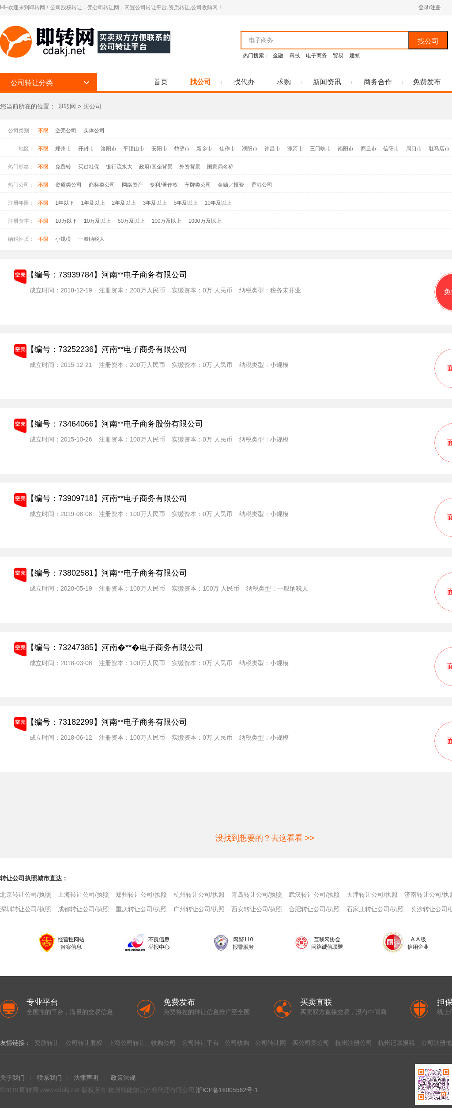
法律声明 (86, 1077)
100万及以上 (166, 221)
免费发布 (427, 82)
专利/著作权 (163, 185)
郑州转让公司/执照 (141, 894)
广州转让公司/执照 (199, 909)
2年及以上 (124, 203)
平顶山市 (133, 149)
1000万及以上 (205, 221)
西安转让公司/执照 (256, 909)
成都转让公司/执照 (83, 909)
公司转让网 (270, 1042)
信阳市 (391, 149)
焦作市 (227, 149)
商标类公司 (102, 185)
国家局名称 (220, 167)
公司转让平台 (200, 1042)
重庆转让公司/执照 (141, 909)
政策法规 (123, 1077)
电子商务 (316, 55)
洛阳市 (109, 149)
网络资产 (132, 185)
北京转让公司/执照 (25, 894)
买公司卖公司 (310, 1042)
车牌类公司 (198, 185)
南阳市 (346, 149)
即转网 (66, 106)
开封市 (86, 149)
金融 (278, 55)
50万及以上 (131, 221)
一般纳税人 (91, 239)
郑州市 (63, 149)
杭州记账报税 (396, 1042)
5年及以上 (185, 203)
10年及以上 (218, 203)
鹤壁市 (182, 149)
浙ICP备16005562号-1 (227, 1089)
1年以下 (64, 203)
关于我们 (12, 1077)
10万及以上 (97, 221)
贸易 (338, 55)
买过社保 (88, 167)
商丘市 (369, 149)
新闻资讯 (327, 82)
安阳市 (159, 149)
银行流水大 (119, 167)
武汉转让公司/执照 (314, 894)
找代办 (244, 82)
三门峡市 (320, 149)
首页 (161, 82)
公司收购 (237, 1042)
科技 (295, 55)
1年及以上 (93, 203)
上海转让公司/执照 (83, 894)
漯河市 (295, 149)
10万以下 (66, 221)
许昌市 (272, 149)
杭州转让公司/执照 (199, 894)
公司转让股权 (83, 1042)
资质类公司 (68, 185)
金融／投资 (231, 185)
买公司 (92, 106)
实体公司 (94, 130)
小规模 (63, 239)
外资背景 (189, 167)
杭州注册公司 (353, 1042)
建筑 (355, 55)
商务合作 (378, 82)
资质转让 (46, 1042)
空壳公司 (65, 130)
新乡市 (204, 149)
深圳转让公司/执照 (25, 909)
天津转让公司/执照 (372, 894)
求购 (284, 82)
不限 (43, 130)
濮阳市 (250, 149)
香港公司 (261, 185)
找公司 (428, 41)
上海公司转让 (126, 1042)
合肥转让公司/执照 (314, 909)
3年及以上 (155, 203)
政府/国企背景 (155, 167)
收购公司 (163, 1042)
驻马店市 (439, 149)
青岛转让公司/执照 (256, 894)
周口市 (414, 149)
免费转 (63, 167)
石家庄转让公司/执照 (375, 909)
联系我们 (49, 1077)
